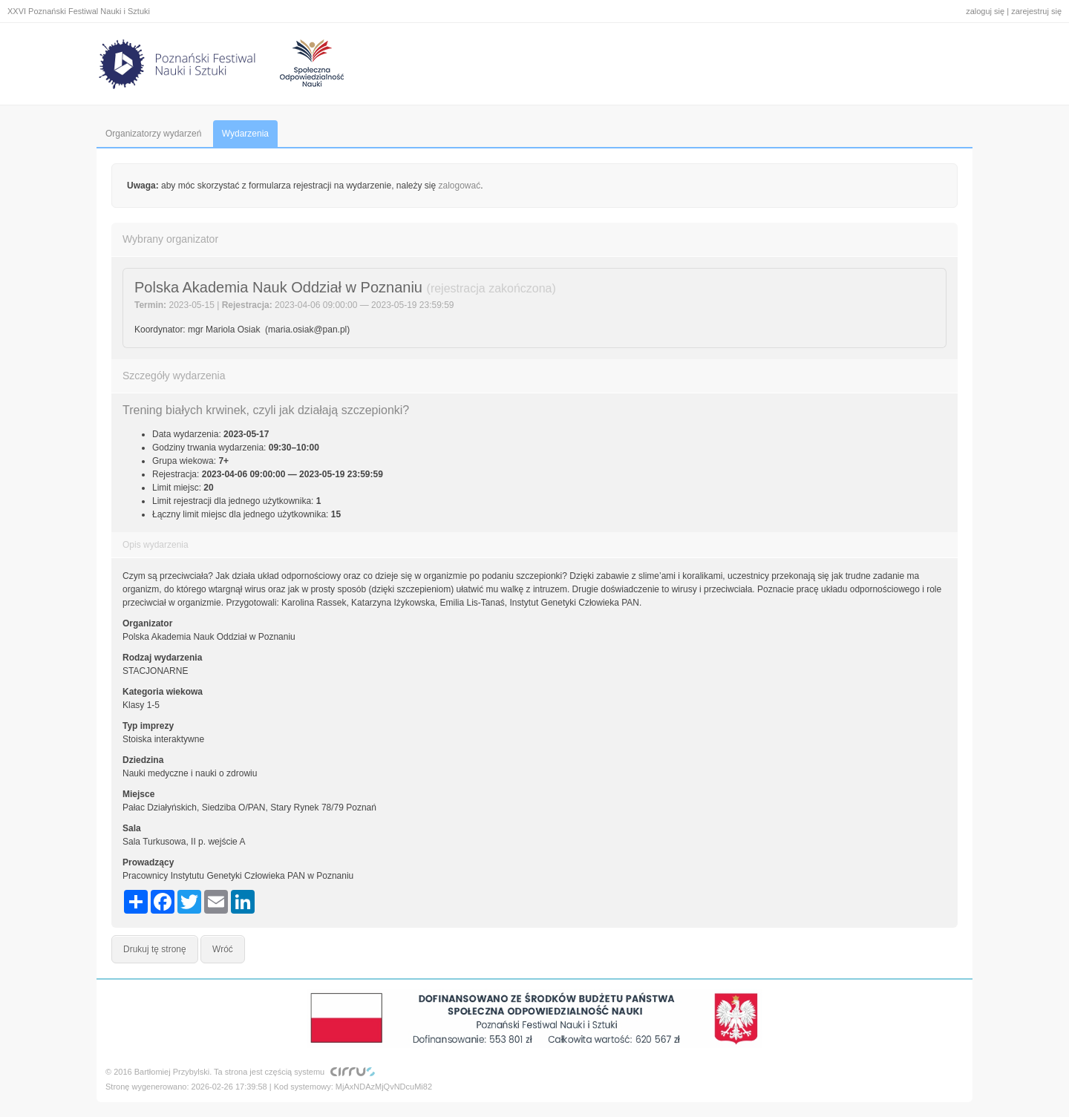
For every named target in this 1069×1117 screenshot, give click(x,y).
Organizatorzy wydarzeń (153, 133)
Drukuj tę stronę (154, 949)
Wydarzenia (245, 133)
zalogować (460, 185)
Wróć (222, 949)
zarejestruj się (1036, 11)
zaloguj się (985, 11)
